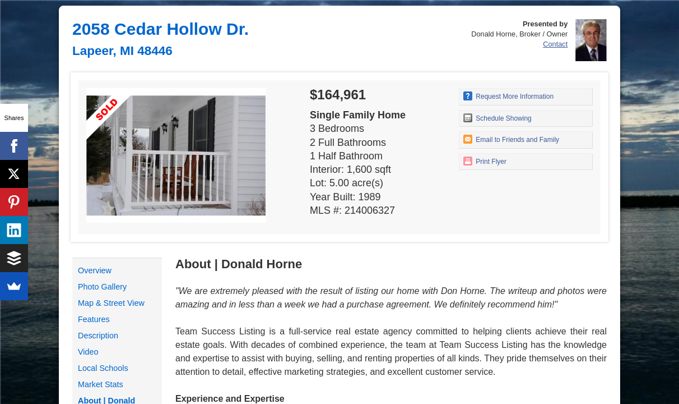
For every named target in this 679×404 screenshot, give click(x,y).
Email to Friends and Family (511, 139)
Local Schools (103, 368)
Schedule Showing (497, 117)
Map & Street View (111, 303)
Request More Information (508, 95)
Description (98, 335)
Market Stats (100, 384)
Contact (555, 44)
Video (88, 351)
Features (94, 319)
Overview (94, 270)
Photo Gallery (102, 286)
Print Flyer (484, 161)
